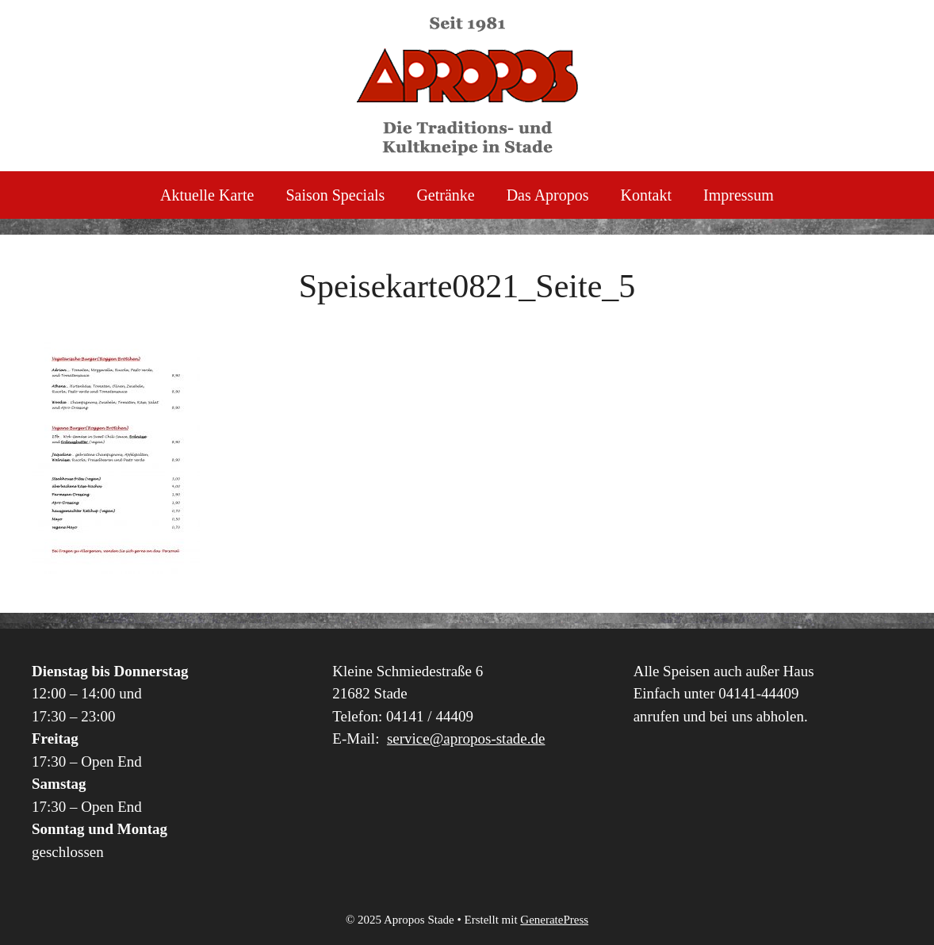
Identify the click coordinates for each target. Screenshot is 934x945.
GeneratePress (554, 919)
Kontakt (646, 195)
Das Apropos (548, 195)
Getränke (445, 195)
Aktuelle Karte (207, 195)
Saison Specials (335, 195)
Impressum (738, 195)
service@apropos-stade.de (466, 738)
